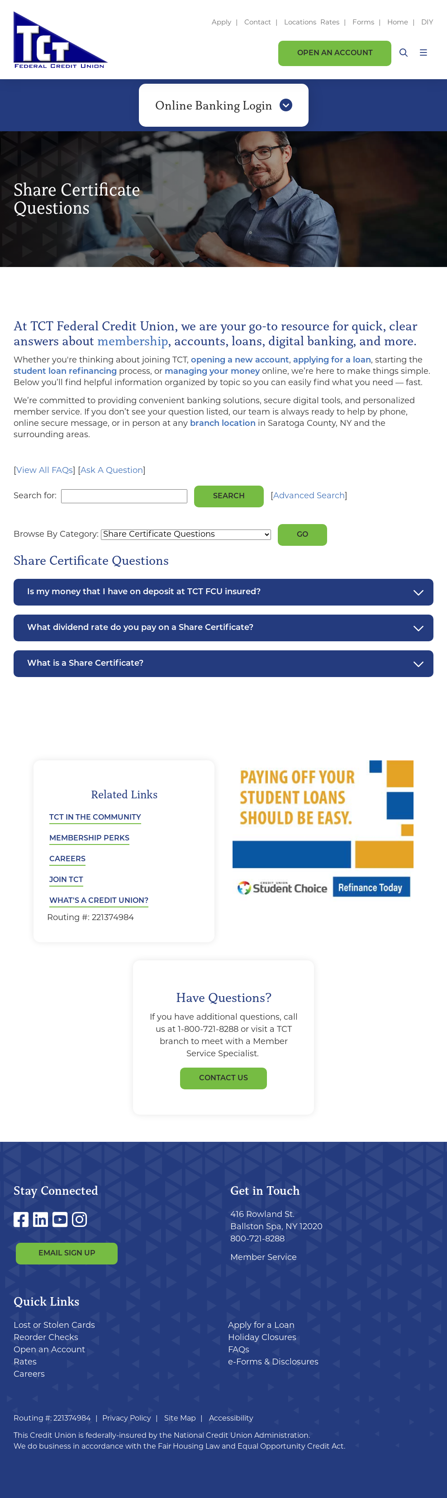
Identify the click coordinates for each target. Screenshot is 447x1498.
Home (397, 22)
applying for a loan (332, 360)
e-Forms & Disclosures (273, 1362)
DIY (427, 22)
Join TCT (66, 880)
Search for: (35, 496)
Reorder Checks (46, 1338)
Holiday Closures (262, 1338)
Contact (257, 22)
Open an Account (335, 53)
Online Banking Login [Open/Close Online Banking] (223, 105)
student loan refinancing (65, 371)
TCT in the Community (95, 817)
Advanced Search (309, 496)
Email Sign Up (66, 1253)
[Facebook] (23, 1222)
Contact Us (223, 1078)
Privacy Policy (126, 1418)
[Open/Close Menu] (423, 53)
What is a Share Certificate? (85, 663)
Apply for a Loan (261, 1325)
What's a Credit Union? (98, 901)
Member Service (263, 1258)
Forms (363, 22)
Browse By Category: (56, 534)
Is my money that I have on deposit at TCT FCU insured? (144, 592)
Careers (67, 859)
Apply (221, 22)
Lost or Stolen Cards (54, 1325)
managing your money (212, 371)
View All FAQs (44, 471)
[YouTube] (62, 1222)
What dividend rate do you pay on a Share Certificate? (140, 628)
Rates (329, 22)
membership (132, 341)
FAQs (238, 1350)
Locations (301, 22)
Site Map (180, 1418)
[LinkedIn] (42, 1222)
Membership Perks (89, 838)
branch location (223, 424)
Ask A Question (112, 471)
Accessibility (231, 1418)
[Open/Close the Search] (404, 53)
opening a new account (240, 360)
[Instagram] (79, 1222)
